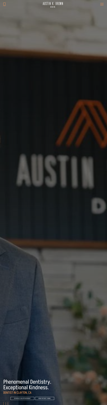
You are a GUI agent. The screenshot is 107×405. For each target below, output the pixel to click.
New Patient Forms (45, 398)
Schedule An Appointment (22, 398)
